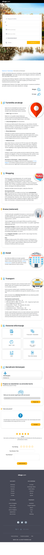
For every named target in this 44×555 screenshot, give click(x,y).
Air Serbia (31, 484)
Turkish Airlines (31, 489)
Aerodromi (31, 503)
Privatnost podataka (24, 536)
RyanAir (31, 495)
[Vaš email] (22, 398)
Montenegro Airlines (31, 486)
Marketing (31, 514)
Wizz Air (31, 493)
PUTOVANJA (12, 499)
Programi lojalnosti (31, 505)
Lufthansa (31, 491)
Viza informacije (32, 356)
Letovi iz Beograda (12, 503)
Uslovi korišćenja (14, 536)
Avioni (31, 509)
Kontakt (36, 424)
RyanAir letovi (12, 512)
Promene (12, 493)
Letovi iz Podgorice (13, 509)
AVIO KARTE (12, 481)
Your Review (9, 454)
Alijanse (31, 507)
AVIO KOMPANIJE (31, 481)
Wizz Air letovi (12, 514)
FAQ (31, 512)
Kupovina (12, 489)
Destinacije (10, 71)
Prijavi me (35, 402)
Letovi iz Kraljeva (12, 507)
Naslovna (4, 71)
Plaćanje (12, 491)
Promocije (12, 486)
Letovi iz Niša (12, 505)
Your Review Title (13, 451)
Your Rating (15, 446)
